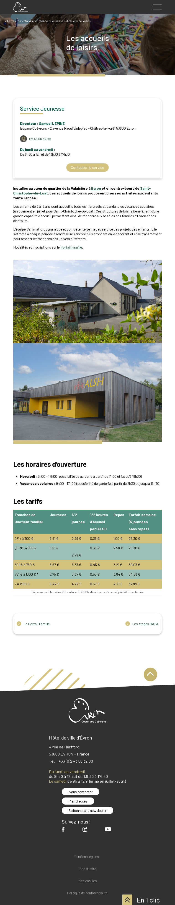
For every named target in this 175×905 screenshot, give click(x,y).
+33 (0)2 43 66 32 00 (76, 760)
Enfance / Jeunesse (50, 21)
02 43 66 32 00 (40, 139)
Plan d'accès (78, 801)
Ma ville (29, 21)
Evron (96, 188)
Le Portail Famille (36, 624)
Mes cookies (87, 881)
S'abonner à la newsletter (87, 810)
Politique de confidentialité (87, 893)
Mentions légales (86, 857)
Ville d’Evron (13, 21)
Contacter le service (87, 167)
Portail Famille (71, 247)
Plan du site (87, 869)
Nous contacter (81, 792)
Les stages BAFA (145, 624)
